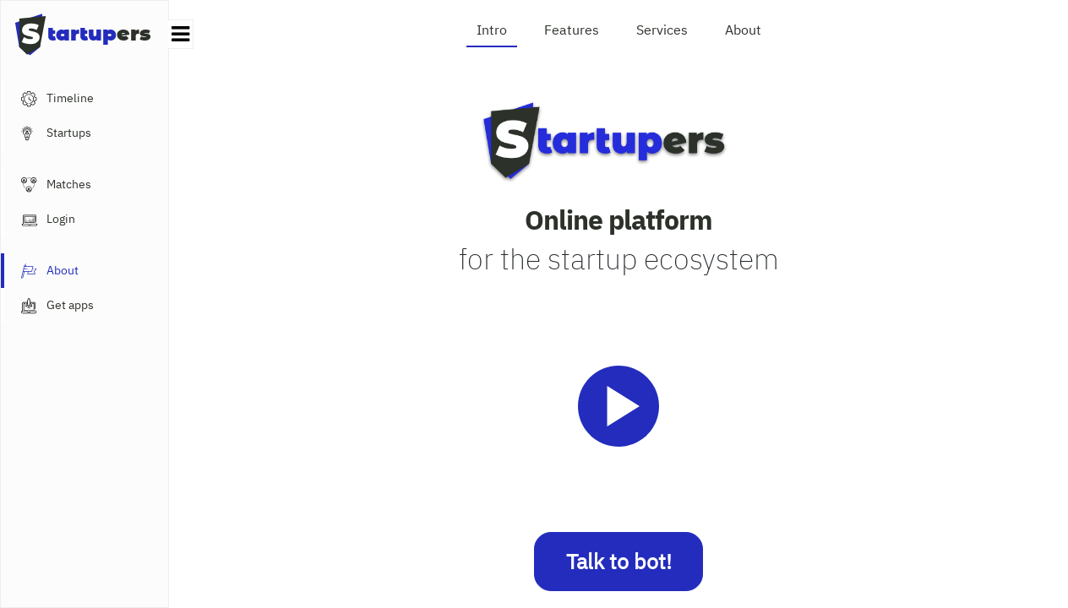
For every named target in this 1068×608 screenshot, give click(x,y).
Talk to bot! (619, 561)
